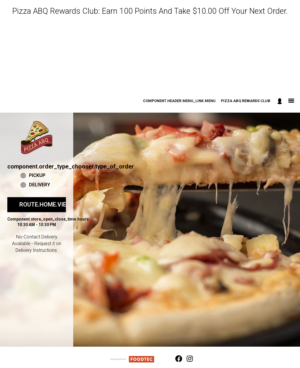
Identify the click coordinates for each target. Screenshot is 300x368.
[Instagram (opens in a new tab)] (186, 359)
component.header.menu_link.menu (179, 101)
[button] (37, 137)
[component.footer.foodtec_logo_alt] (132, 359)
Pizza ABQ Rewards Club (245, 101)
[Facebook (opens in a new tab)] (175, 359)
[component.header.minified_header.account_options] (279, 101)
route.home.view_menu (55, 204)
